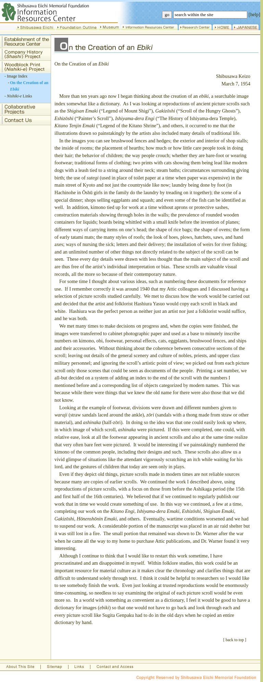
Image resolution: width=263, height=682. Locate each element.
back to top (235, 639)
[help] (254, 14)
